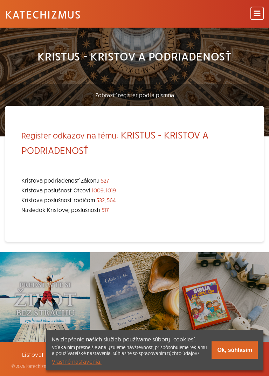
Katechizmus (43, 14)
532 (100, 199)
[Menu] (257, 14)
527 (105, 180)
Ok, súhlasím (234, 350)
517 (105, 209)
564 (111, 199)
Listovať (33, 354)
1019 (111, 189)
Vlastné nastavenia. (77, 361)
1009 (98, 189)
